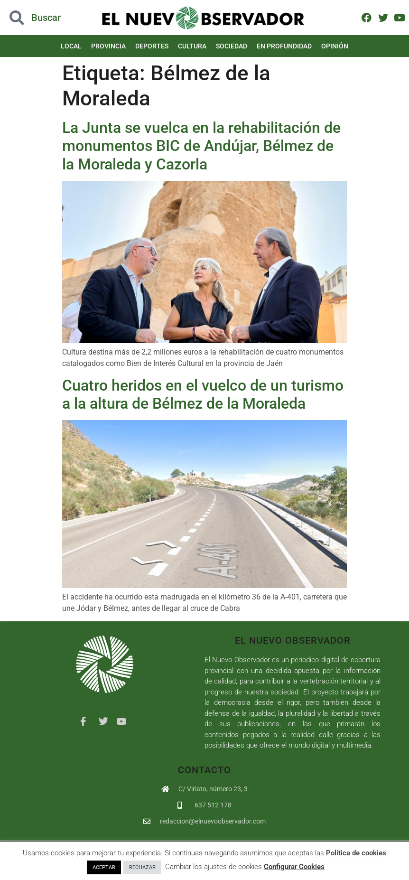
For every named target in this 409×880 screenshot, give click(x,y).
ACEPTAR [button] (104, 867)
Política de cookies (356, 853)
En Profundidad (284, 46)
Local (71, 46)
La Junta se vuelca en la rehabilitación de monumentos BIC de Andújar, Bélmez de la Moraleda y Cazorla (201, 146)
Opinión (334, 46)
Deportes (151, 46)
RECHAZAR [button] (142, 867)
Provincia (108, 46)
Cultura (192, 46)
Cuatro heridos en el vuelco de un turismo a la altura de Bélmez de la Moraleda (203, 394)
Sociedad (231, 46)
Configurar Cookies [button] (294, 866)
